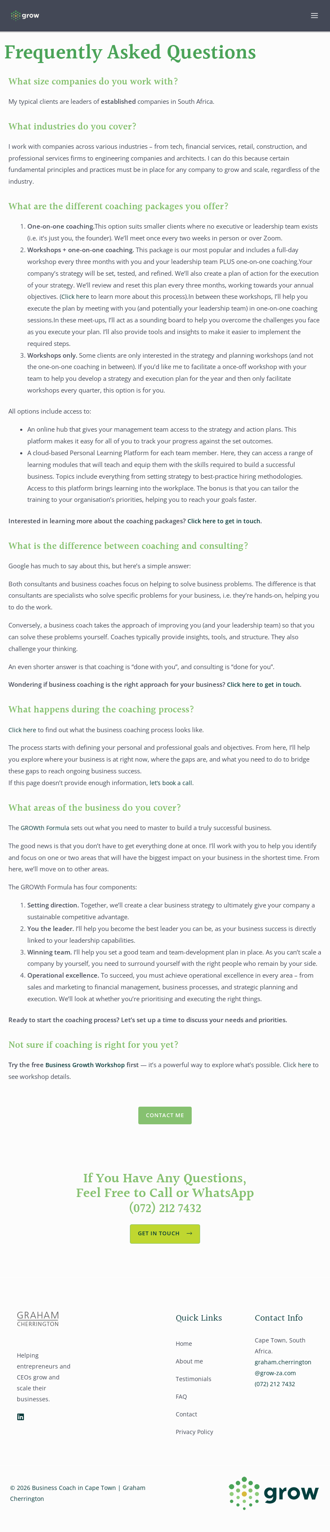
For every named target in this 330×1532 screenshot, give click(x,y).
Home (184, 1350)
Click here (75, 300)
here (308, 1069)
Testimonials (193, 1386)
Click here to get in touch (225, 524)
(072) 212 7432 (165, 1214)
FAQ (181, 1403)
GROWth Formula (46, 832)
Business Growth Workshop (87, 1069)
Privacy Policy (194, 1438)
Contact (186, 1421)
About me (189, 1368)
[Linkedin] (20, 1423)
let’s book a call (172, 787)
